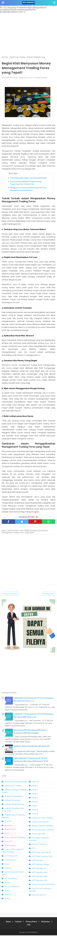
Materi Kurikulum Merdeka (43, 826)
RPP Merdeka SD (39, 869)
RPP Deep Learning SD (41, 853)
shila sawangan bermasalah (43, 885)
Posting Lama (48, 594)
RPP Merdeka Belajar (40, 865)
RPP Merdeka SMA (40, 873)
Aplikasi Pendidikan (13, 801)
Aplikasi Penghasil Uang (14, 805)
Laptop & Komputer (40, 822)
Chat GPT (9, 842)
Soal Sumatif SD (39, 896)
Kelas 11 (8, 899)
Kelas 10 (8, 895)
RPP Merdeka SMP (39, 881)
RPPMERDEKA (33, 933)
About (7, 922)
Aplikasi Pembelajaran (14, 797)
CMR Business (11, 846)
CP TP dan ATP (11, 857)
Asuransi (8, 822)
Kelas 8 (35, 810)
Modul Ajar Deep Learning (43, 830)
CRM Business (11, 861)
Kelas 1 (7, 891)
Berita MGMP (10, 830)
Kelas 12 (35, 782)
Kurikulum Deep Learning (42, 818)
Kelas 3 (35, 790)
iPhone (7, 883)
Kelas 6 (35, 802)
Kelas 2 (35, 786)
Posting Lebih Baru (10, 594)
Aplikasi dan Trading (13, 786)
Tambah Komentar (41, 78)
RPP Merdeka (37, 861)
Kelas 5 (35, 798)
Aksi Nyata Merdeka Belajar (16, 782)
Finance (8, 869)
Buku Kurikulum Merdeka (15, 838)
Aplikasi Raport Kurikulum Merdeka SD (31, 747)
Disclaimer (46, 922)
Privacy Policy (31, 922)
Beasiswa (9, 826)
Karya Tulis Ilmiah (12, 887)
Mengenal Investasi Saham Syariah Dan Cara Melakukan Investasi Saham (28, 190)
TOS (28, 925)
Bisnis (7, 834)
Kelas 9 (35, 814)
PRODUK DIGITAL (39, 845)
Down (7, 865)
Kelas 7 (35, 806)
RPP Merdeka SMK (40, 877)
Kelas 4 (35, 794)
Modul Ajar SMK (38, 834)
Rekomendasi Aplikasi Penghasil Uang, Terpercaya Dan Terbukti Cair (26, 183)
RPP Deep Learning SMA (42, 857)
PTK (33, 849)
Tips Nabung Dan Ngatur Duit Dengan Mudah (28, 179)
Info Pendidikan (11, 879)
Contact (18, 922)
